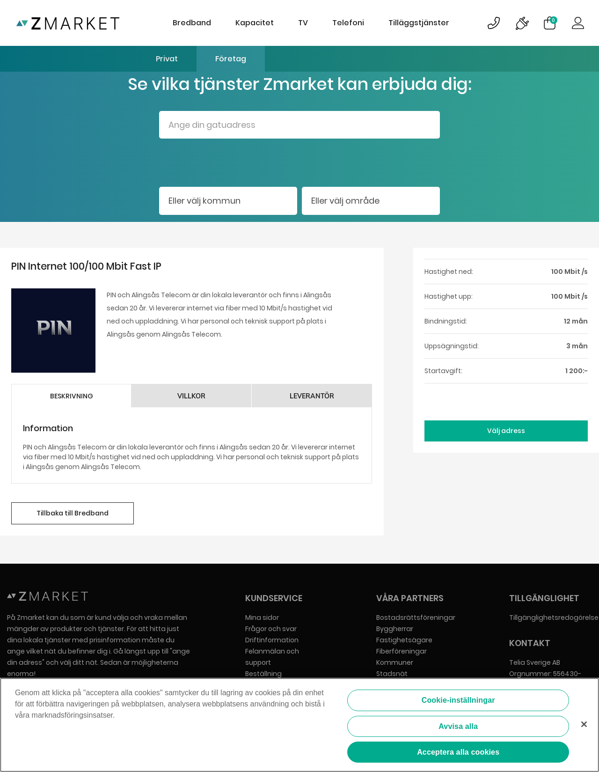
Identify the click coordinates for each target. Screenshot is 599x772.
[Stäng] (584, 724)
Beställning (263, 673)
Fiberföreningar (401, 651)
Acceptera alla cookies (458, 753)
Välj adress (506, 430)
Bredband (192, 22)
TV (303, 22)
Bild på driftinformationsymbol (521, 23)
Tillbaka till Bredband (73, 513)
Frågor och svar (271, 628)
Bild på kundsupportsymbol (493, 23)
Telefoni (348, 22)
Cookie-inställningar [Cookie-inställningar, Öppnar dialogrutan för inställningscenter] (458, 701)
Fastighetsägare (404, 640)
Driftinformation (272, 640)
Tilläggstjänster (418, 22)
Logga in (578, 23)
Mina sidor (262, 617)
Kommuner (394, 662)
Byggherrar (394, 628)
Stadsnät (392, 673)
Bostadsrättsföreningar (415, 617)
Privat (167, 58)
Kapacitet (254, 22)
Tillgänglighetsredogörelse (554, 617)
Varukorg (553, 20)
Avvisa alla (458, 727)
